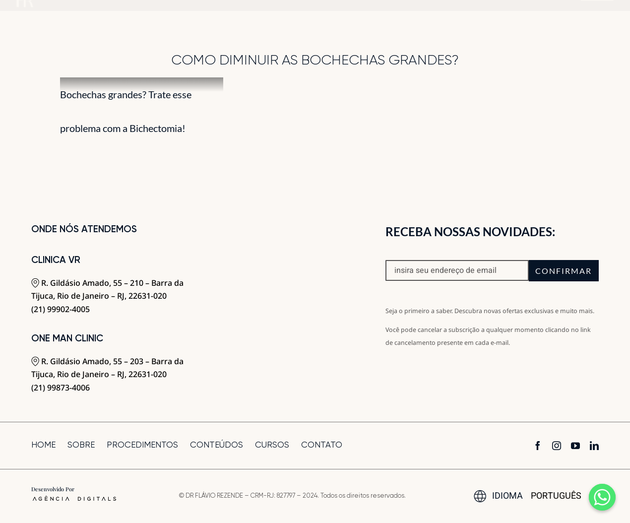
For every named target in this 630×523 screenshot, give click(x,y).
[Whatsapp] (602, 497)
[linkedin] (594, 445)
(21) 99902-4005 (60, 309)
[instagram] (556, 445)
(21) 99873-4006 (60, 387)
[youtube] (575, 445)
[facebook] (537, 445)
